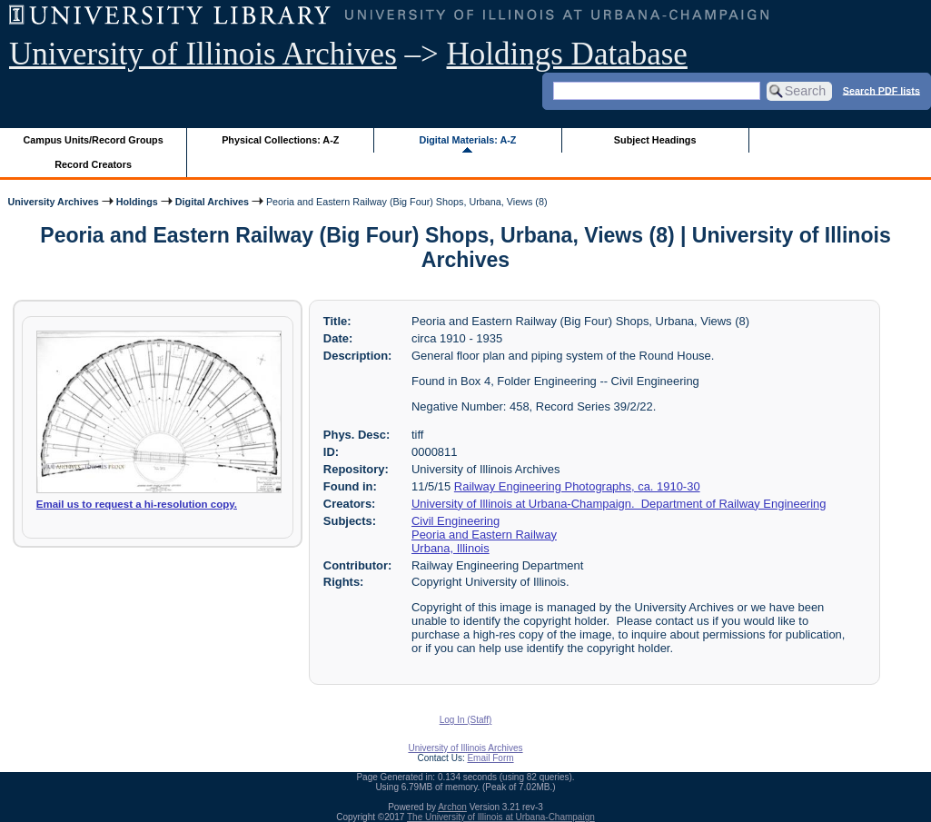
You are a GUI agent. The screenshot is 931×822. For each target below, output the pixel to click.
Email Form (490, 758)
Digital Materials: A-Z (467, 139)
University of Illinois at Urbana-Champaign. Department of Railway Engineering (618, 503)
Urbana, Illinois (450, 548)
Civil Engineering (455, 521)
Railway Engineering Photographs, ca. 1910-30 (577, 486)
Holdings (137, 201)
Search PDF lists (881, 89)
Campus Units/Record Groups (93, 139)
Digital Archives (212, 201)
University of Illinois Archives (203, 54)
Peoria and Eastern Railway (484, 534)
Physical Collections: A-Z (280, 139)
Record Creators (93, 164)
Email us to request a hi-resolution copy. (136, 504)
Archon (452, 807)
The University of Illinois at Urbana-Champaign (501, 817)
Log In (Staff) (466, 720)
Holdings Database (567, 54)
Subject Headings (655, 139)
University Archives (52, 201)
